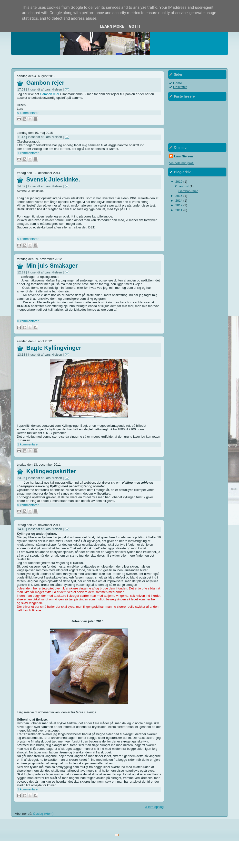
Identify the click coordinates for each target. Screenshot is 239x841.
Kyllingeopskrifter (51, 471)
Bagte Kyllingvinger (53, 347)
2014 (179, 200)
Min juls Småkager (52, 265)
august (184, 186)
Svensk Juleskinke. (53, 179)
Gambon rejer (45, 82)
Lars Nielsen (183, 156)
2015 (179, 196)
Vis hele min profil (181, 163)
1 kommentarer (28, 153)
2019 (179, 181)
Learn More (112, 26)
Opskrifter (180, 87)
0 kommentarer (28, 113)
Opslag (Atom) (43, 813)
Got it (135, 26)
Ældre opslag (154, 807)
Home (177, 83)
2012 (179, 205)
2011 (179, 210)
